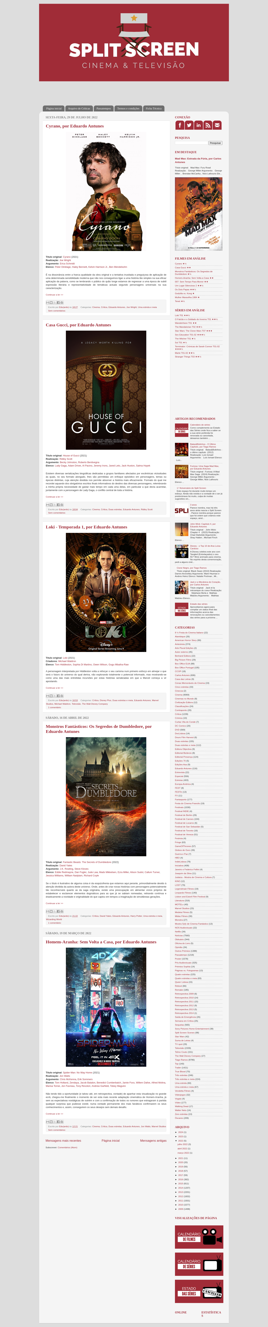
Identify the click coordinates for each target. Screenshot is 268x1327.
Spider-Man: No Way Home (77, 1072)
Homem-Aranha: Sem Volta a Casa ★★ (194, 278)
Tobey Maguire (118, 1086)
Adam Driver (74, 465)
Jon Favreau (67, 1086)
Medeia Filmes (182, 912)
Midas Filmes (181, 916)
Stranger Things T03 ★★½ (188, 356)
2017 (181, 1175)
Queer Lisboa (181, 982)
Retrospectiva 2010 (184, 997)
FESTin (178, 792)
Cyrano (67, 256)
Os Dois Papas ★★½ (185, 289)
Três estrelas (181, 1075)
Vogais (178, 1098)
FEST (178, 788)
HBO (177, 857)
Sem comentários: (57, 310)
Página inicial (54, 108)
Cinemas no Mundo (184, 698)
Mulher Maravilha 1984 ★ (187, 297)
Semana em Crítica (184, 1021)
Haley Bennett (79, 267)
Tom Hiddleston (63, 664)
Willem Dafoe (143, 1082)
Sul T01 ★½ (181, 342)
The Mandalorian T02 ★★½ (188, 327)
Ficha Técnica (154, 108)
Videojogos (180, 1094)
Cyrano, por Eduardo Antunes (75, 126)
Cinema (96, 307)
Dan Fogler (80, 872)
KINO (177, 881)
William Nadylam (73, 875)
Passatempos (104, 108)
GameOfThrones (183, 846)
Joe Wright (65, 260)
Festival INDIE (182, 811)
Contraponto (181, 710)
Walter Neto (180, 1110)
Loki (65, 657)
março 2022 (184, 1153)
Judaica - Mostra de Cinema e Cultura (193, 877)
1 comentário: (54, 707)
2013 (181, 1192)
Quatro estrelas (182, 974)
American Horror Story (186, 640)
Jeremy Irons (100, 465)
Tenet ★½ (180, 301)
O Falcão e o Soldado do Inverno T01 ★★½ (196, 319)
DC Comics (180, 726)
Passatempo (181, 955)
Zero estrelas (181, 1114)
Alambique (180, 636)
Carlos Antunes (182, 675)
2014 (181, 1188)
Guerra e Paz (181, 854)
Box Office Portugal (184, 667)
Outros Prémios (182, 951)
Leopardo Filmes (183, 892)
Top (176, 1063)
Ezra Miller (123, 872)
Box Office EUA (182, 663)
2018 (181, 1171)
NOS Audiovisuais (183, 927)
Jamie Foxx (128, 1082)
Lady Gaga (61, 465)
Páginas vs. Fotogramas (186, 970)
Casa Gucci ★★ (183, 267)
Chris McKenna (68, 1079)
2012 (181, 1196)
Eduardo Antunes (117, 307)
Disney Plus (105, 700)
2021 (181, 1158)
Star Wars (180, 1036)
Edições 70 (180, 761)
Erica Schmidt (67, 263)
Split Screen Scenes (184, 1032)
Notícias (179, 935)
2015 (181, 1183)
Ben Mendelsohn (118, 267)
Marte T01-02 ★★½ (184, 353)
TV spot (178, 1044)
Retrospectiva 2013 (184, 1009)
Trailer (178, 1067)
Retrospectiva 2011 (184, 1001)
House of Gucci (71, 455)
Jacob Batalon (87, 1082)
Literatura (179, 900)
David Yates (66, 865)
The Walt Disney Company (95, 704)
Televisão (76, 704)
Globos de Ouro (182, 850)
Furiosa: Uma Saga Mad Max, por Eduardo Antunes (204, 467)
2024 (181, 1132)
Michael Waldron (67, 661)
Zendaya (74, 1082)
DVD (177, 729)
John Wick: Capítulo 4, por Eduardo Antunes (203, 525)
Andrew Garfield (100, 1086)
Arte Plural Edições (184, 648)
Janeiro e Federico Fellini (187, 869)
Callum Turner (152, 872)
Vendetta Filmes (183, 1091)
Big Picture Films (183, 659)
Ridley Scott (66, 459)
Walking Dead (181, 1106)
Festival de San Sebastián (187, 826)
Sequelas (179, 1025)
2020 (181, 1162)
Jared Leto (114, 465)
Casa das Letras (183, 679)
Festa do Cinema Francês (187, 803)
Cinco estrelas (182, 687)
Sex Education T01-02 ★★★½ (190, 334)
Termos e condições (128, 108)
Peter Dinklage (63, 267)
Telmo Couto (181, 1052)
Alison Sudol (136, 872)
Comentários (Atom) (67, 1147)
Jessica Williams (54, 875)
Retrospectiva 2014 (184, 1013)
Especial (179, 776)
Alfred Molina (158, 1082)
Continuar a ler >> (54, 294)
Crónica (178, 718)
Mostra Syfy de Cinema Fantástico (191, 923)
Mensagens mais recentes (63, 1140)
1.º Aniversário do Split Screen (191, 488)
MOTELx (179, 904)
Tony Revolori (83, 1086)
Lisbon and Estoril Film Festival (190, 896)
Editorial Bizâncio (183, 753)
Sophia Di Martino (82, 664)
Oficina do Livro (182, 943)
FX (176, 795)
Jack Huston (128, 465)
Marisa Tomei (53, 1086)
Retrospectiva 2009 (184, 993)
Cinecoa (179, 691)
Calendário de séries (200, 424)
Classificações (182, 706)
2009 (181, 1209)
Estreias (179, 780)
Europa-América (183, 784)
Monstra (179, 920)
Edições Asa (181, 764)
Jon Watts (65, 1076)
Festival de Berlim (183, 815)
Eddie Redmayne (64, 872)
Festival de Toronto (184, 830)
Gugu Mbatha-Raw (119, 664)
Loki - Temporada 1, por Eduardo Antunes (86, 527)
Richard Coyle (91, 875)
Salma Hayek (143, 465)
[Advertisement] (110, 90)
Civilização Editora (184, 702)
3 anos (193, 504)
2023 (181, 1136)
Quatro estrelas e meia (186, 978)
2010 (181, 1204)
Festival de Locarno (184, 823)
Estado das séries (199, 604)
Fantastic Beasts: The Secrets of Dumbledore (87, 862)
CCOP (178, 671)
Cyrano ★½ (180, 263)
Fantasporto (180, 799)
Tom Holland (61, 1082)
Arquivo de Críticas (79, 108)
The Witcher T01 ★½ (185, 338)
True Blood (180, 1071)
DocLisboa (180, 733)
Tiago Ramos (181, 1060)
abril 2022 (183, 1148)
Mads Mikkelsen (107, 872)
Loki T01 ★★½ (182, 315)
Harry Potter (136, 916)
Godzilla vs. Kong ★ (184, 293)
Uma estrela (181, 1083)
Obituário (179, 939)
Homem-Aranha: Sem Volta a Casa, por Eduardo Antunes (101, 941)
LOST (178, 885)
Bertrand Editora (183, 656)
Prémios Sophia (182, 966)
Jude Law (93, 872)
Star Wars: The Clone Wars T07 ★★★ (193, 331)
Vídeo (178, 1102)
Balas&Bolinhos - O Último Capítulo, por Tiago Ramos (203, 445)
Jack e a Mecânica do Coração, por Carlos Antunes (205, 583)
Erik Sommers (85, 1079)
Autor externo (181, 652)
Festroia (179, 838)
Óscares (179, 1118)
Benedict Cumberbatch (109, 1082)
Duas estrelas (115, 509)
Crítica (104, 307)
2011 (181, 1200)
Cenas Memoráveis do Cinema (190, 683)
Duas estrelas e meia (122, 700)
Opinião (178, 947)
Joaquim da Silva (183, 873)
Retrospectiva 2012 (184, 1005)
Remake (179, 990)
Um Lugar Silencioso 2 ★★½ (189, 285)
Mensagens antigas (153, 1140)
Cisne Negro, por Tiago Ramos (192, 568)
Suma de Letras (182, 1040)
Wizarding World (54, 919)
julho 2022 (183, 1144)
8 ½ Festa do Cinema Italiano (189, 632)
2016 (181, 1179)
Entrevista (180, 772)
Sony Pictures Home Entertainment (192, 1028)
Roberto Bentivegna (88, 462)
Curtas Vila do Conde (185, 722)
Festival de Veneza (184, 834)
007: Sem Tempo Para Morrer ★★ (191, 281)
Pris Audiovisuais (183, 962)
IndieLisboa (180, 861)
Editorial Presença (184, 757)
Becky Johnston (68, 462)
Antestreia (180, 644)
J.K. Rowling (66, 868)
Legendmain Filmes (184, 889)
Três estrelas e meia (184, 1079)
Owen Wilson (100, 664)
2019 (181, 1166)
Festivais (179, 807)
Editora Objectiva (183, 749)
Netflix (178, 931)
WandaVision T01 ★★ (186, 323)
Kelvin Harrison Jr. (98, 267)
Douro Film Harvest (184, 737)
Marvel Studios (159, 1126)
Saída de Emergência (185, 1017)
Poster (178, 958)
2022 (181, 1140)
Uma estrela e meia (147, 307)
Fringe (178, 842)
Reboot (178, 986)
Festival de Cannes (184, 819)
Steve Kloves (81, 868)
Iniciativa (179, 865)
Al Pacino (87, 465)
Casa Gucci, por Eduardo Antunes (78, 324)
